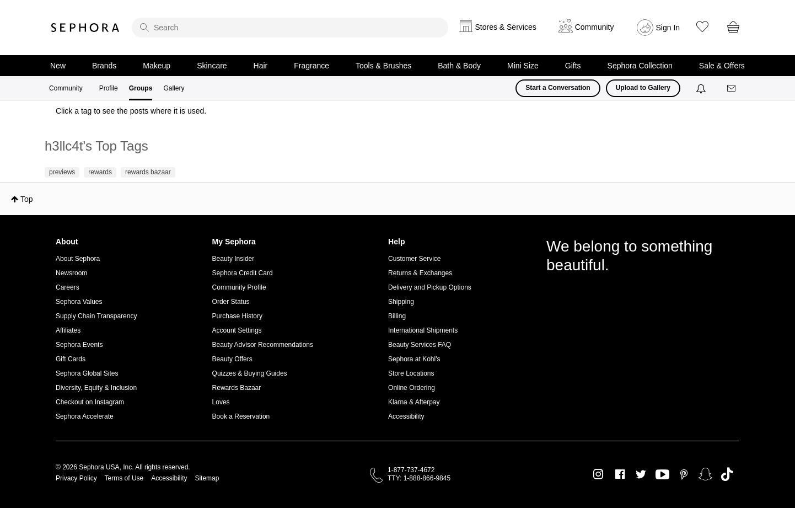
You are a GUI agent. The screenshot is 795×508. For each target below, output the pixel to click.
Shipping (401, 302)
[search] (290, 28)
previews (62, 172)
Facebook (620, 474)
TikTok (727, 474)
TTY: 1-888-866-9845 (419, 478)
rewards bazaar (148, 172)
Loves (221, 402)
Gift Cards (70, 359)
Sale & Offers (722, 65)
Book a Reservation (241, 416)
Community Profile (239, 287)
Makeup (156, 65)
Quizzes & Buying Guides (249, 373)
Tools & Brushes (383, 65)
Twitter (641, 474)
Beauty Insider (233, 259)
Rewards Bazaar (236, 388)
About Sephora (78, 259)
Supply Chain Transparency (96, 316)
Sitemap (207, 478)
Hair (261, 65)
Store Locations (411, 373)
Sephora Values (79, 302)
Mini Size (523, 65)
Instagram (598, 474)
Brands (104, 65)
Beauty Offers (232, 359)
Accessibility (406, 416)
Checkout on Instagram (90, 402)
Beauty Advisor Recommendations (262, 345)
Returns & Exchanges (420, 273)
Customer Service (414, 259)
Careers (67, 287)
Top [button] (26, 199)
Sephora (85, 27)
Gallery (173, 88)
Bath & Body (459, 65)
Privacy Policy (76, 478)
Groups (141, 88)
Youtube (662, 475)
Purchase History (237, 316)
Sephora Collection (640, 65)
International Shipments (423, 330)
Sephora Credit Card (242, 273)
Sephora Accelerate (85, 416)
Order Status (231, 302)
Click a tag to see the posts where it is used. (131, 110)
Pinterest (684, 474)
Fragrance (311, 65)
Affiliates (68, 330)
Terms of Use (124, 478)
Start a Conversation (557, 88)
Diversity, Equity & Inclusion (96, 388)
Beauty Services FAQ (419, 345)
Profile (108, 88)
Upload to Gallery (643, 88)
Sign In (668, 27)
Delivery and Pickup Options (429, 287)
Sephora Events (79, 345)
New (58, 65)
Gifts (573, 65)
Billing (397, 316)
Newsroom (71, 273)
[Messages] (732, 88)
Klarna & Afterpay (413, 402)
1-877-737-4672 (411, 470)
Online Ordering (411, 388)
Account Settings (237, 330)
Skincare (212, 65)
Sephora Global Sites (87, 373)
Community (66, 88)
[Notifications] (702, 88)
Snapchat (705, 474)
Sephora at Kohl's (414, 359)
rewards (100, 172)
